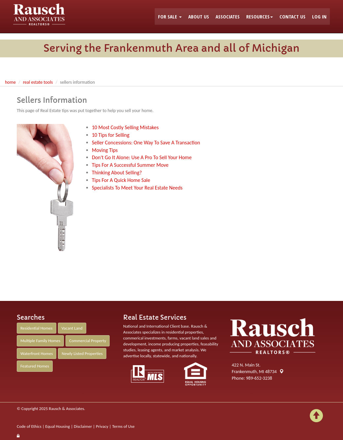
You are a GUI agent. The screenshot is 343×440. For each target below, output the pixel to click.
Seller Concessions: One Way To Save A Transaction (146, 142)
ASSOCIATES (228, 16)
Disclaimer (83, 426)
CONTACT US (292, 16)
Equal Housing (57, 426)
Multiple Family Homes (40, 340)
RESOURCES (259, 16)
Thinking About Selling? (117, 172)
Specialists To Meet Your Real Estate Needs (137, 188)
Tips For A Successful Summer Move (130, 165)
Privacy (102, 426)
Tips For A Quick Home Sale (121, 180)
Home (10, 82)
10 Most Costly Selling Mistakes (125, 127)
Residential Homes (36, 328)
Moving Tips (105, 150)
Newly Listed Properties (82, 353)
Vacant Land (72, 328)
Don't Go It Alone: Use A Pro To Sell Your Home (142, 157)
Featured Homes (34, 366)
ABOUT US (198, 16)
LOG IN (319, 16)
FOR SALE (170, 16)
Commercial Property (87, 340)
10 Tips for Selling (110, 135)
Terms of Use (123, 426)
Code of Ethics (29, 426)
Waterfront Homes (36, 353)
